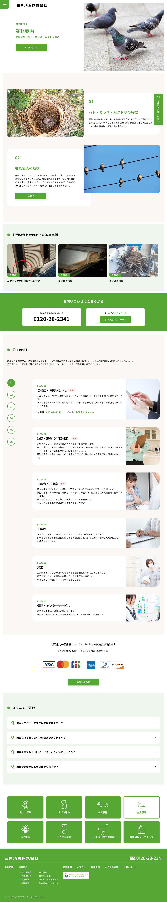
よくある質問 (111, 867)
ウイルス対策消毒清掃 (49, 879)
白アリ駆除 (26, 872)
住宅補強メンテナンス (48, 883)
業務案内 (23, 867)
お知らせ (81, 867)
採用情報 (95, 867)
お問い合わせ (31, 47)
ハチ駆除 (43, 872)
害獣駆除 (25, 883)
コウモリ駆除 (45, 876)
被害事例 (67, 867)
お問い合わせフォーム (115, 319)
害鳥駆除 (25, 879)
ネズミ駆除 (26, 876)
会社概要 (9, 867)
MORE (30, 196)
